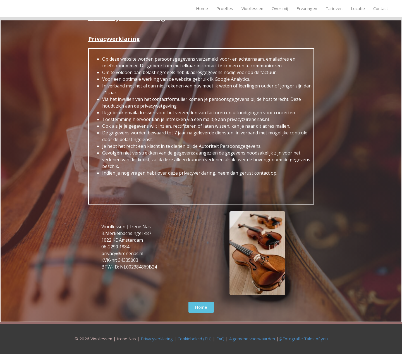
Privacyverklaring (156, 338)
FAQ (220, 338)
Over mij (280, 8)
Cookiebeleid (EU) (195, 338)
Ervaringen (306, 8)
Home (202, 8)
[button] (201, 307)
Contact (380, 8)
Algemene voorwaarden (252, 338)
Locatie (358, 8)
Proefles (224, 8)
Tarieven (334, 8)
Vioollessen (252, 8)
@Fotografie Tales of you (303, 338)
